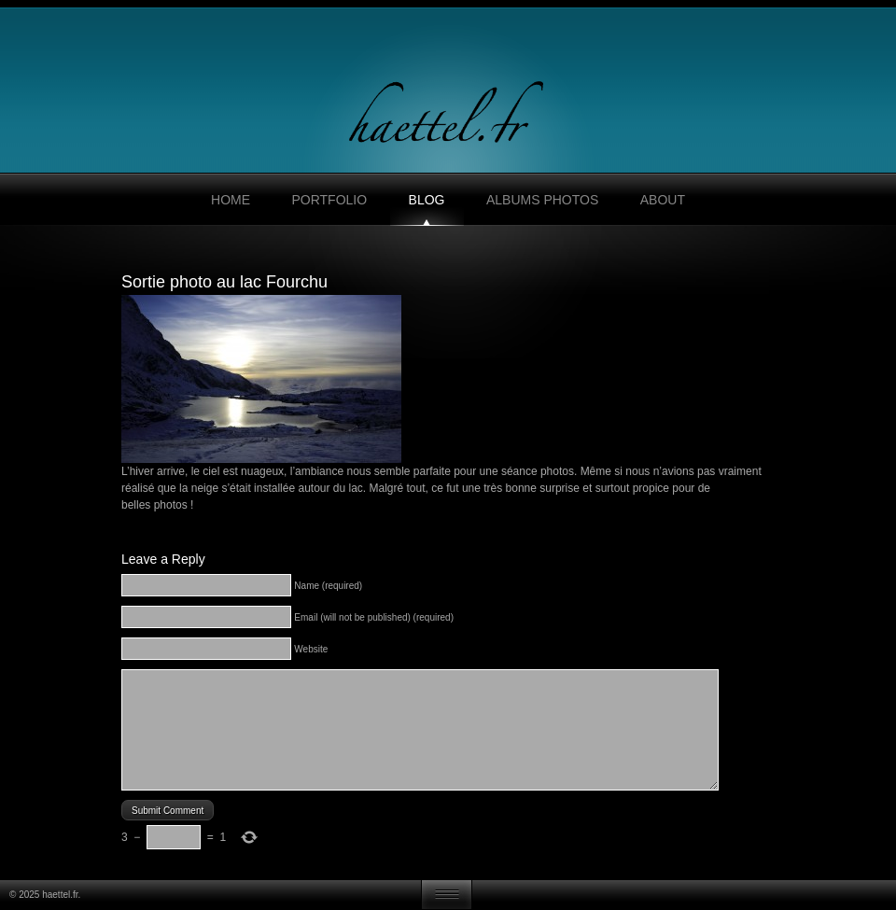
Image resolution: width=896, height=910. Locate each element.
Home (230, 199)
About (662, 199)
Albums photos (542, 199)
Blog (427, 199)
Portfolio (329, 199)
